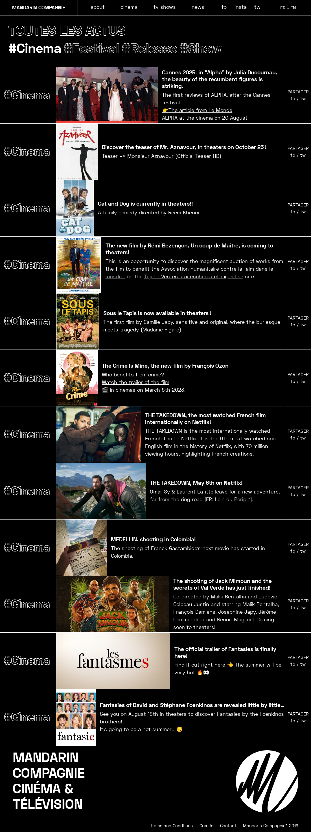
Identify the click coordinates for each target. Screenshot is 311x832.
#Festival (94, 49)
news (198, 7)
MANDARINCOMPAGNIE (49, 766)
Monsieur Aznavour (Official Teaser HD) (174, 156)
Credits (206, 826)
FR (283, 8)
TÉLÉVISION (48, 805)
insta (241, 7)
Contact (228, 826)
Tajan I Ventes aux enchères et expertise (193, 276)
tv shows (165, 7)
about (98, 7)
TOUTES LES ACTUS (67, 31)
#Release (153, 49)
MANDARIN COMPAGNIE (38, 8)
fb (224, 7)
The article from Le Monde (200, 110)
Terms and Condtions (171, 826)
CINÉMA (37, 789)
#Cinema (35, 49)
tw (257, 7)
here (219, 665)
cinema (129, 7)
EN (293, 8)
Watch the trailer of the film (135, 382)
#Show (205, 49)
